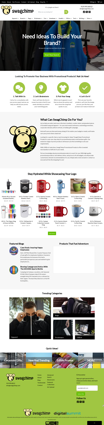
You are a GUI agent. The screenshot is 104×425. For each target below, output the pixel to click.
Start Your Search (52, 55)
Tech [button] (74, 18)
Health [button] (61, 18)
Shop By (42, 2)
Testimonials (41, 382)
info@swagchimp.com (87, 9)
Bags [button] (29, 18)
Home (4, 2)
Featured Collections (50, 383)
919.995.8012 (87, 6)
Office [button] (68, 18)
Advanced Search (50, 376)
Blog (37, 2)
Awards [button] (22, 18)
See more (52, 233)
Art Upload (31, 2)
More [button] (88, 18)
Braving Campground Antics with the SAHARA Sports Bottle (34, 268)
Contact (23, 2)
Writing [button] (81, 18)
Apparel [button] (14, 18)
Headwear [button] (52, 18)
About (9, 2)
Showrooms (51, 380)
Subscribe (81, 394)
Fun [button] (45, 18)
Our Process (16, 2)
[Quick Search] (50, 12)
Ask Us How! (83, 76)
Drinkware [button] (37, 18)
